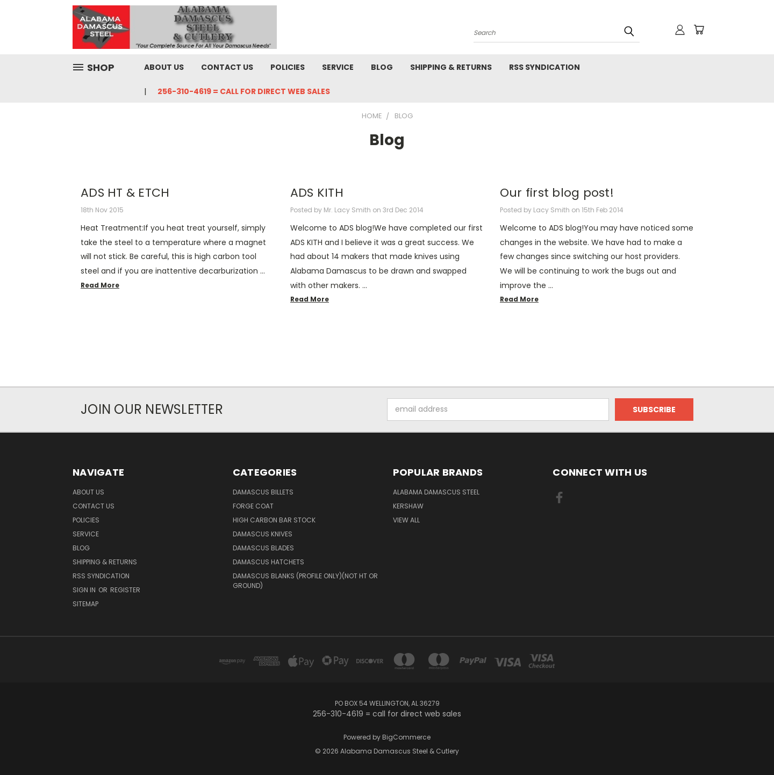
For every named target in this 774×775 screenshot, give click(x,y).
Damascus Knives (262, 534)
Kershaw (408, 506)
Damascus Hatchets (268, 561)
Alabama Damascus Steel (436, 492)
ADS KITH (316, 192)
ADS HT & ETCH (125, 192)
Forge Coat (253, 506)
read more (100, 285)
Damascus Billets (263, 492)
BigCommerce (406, 737)
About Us (164, 67)
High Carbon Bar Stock (274, 520)
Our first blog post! (557, 192)
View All (406, 520)
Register (125, 589)
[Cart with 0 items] (698, 29)
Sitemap (85, 603)
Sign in (85, 589)
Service (338, 67)
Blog (382, 67)
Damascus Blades (263, 547)
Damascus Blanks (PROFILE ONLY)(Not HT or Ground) (305, 580)
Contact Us (227, 67)
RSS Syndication (544, 67)
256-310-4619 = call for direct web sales (243, 91)
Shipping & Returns (451, 67)
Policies (287, 67)
